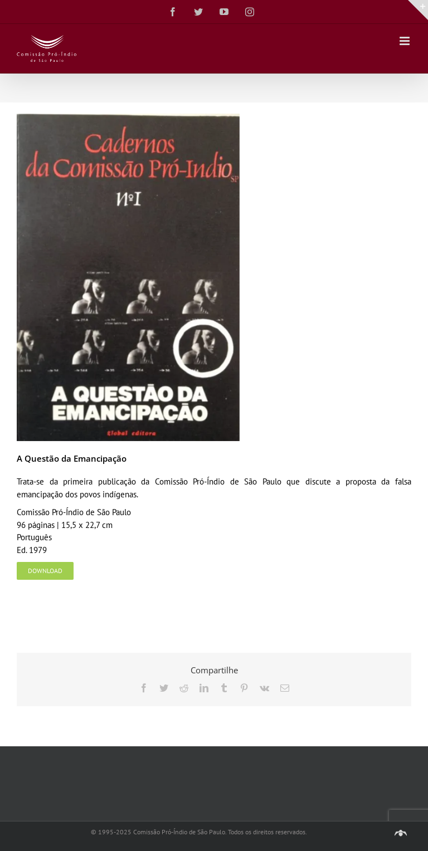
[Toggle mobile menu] (405, 41)
